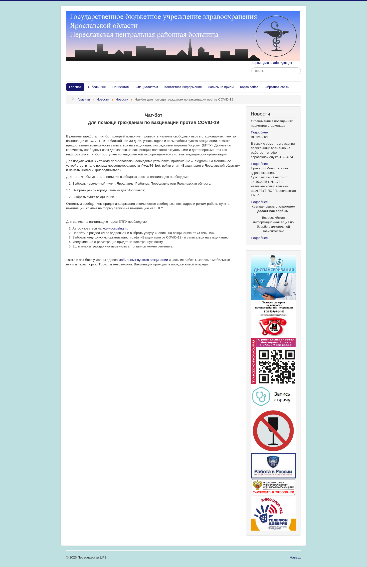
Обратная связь (277, 87)
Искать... (251, 67)
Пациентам (120, 87)
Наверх (295, 557)
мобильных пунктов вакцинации (143, 260)
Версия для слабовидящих (271, 63)
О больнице (97, 87)
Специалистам (147, 87)
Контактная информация (183, 87)
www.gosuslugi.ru (115, 228)
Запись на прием (221, 87)
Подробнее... (260, 132)
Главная (75, 87)
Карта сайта (249, 87)
